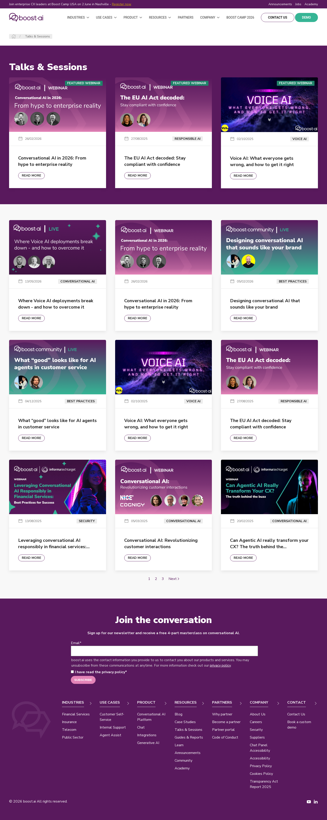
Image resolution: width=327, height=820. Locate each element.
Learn (179, 745)
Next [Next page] (173, 578)
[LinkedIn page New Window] (315, 801)
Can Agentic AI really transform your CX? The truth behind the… (269, 543)
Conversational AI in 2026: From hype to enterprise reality (52, 161)
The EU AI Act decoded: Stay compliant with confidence (155, 161)
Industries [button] (78, 17)
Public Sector (72, 737)
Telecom (69, 729)
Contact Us (296, 714)
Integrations (146, 735)
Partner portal (223, 729)
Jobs (298, 4)
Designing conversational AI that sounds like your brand (265, 304)
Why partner (222, 714)
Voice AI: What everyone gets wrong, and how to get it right (262, 161)
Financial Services (76, 714)
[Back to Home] (26, 17)
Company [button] (210, 17)
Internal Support (113, 727)
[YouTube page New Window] (309, 801)
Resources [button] (160, 17)
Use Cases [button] (106, 17)
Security (256, 729)
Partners (185, 17)
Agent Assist (110, 735)
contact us (277, 17)
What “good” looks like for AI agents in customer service (57, 423)
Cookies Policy (261, 773)
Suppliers (257, 737)
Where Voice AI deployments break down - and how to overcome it (55, 304)
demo (306, 17)
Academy (182, 768)
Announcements (280, 4)
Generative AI (148, 742)
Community (183, 760)
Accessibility (260, 758)
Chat (141, 727)
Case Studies (185, 721)
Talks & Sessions (188, 729)
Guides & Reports (189, 737)
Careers (256, 721)
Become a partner (226, 721)
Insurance (69, 721)
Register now (121, 4)
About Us (257, 714)
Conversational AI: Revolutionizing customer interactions (161, 543)
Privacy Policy (261, 766)
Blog (178, 714)
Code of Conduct (225, 737)
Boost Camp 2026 (240, 17)
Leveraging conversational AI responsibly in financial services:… (54, 543)
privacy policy (220, 665)
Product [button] (133, 17)
